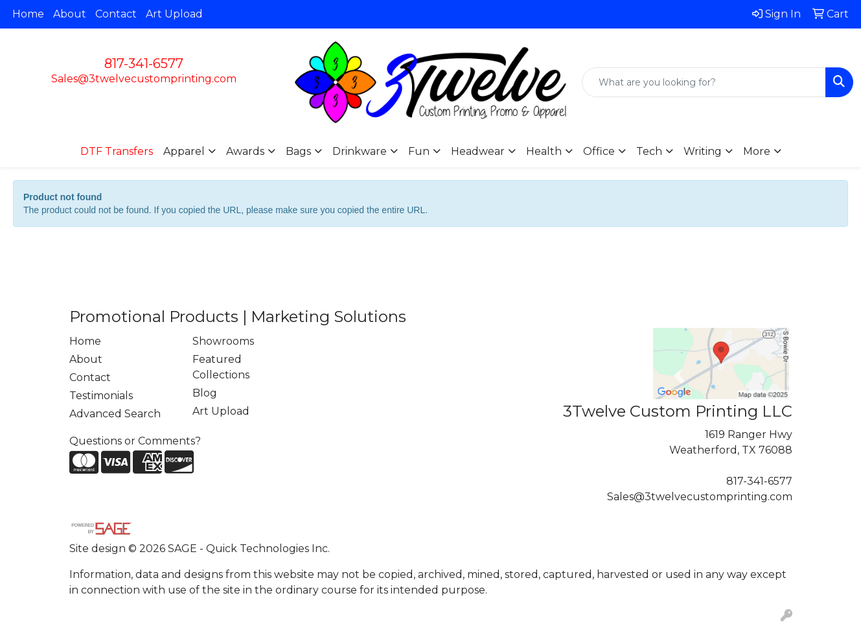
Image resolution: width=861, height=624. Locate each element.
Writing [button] (702, 151)
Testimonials (101, 395)
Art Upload (174, 14)
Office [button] (599, 151)
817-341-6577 (143, 63)
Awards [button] (245, 151)
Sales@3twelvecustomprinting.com (143, 79)
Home (28, 14)
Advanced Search (115, 414)
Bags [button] (298, 151)
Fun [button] (419, 151)
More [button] (756, 151)
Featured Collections (220, 367)
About (69, 14)
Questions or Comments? (135, 441)
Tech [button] (649, 151)
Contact (116, 14)
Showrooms (223, 341)
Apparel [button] (184, 151)
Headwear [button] (478, 151)
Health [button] (544, 151)
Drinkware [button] (359, 151)
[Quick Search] (704, 82)
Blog (204, 393)
